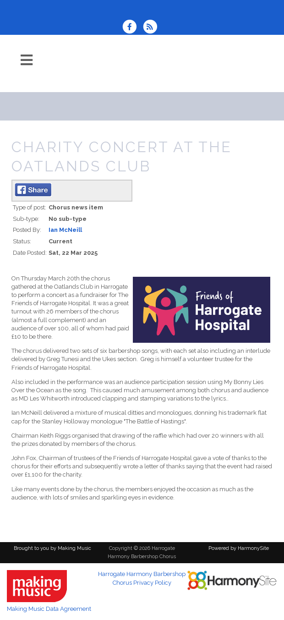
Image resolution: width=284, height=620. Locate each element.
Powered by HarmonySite (238, 548)
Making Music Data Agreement (49, 608)
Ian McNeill (65, 229)
